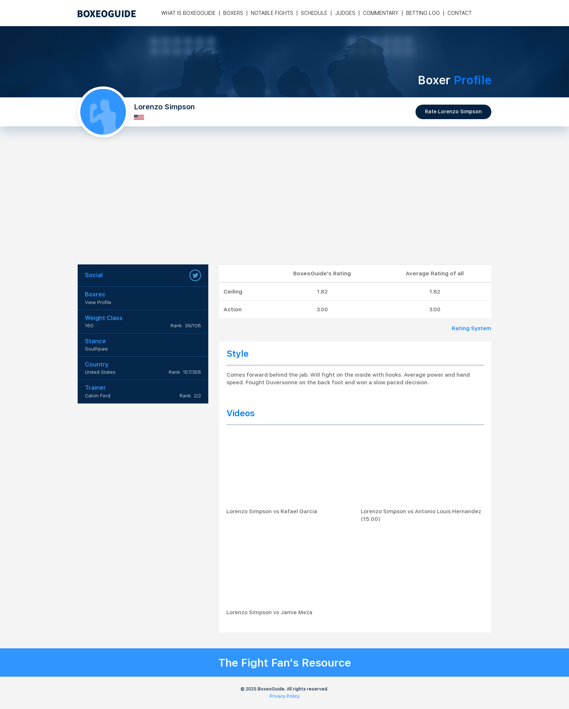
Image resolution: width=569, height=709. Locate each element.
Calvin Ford (97, 395)
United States (100, 372)
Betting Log (423, 13)
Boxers (233, 13)
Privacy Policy (285, 696)
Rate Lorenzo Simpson (453, 111)
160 (89, 325)
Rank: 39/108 (186, 325)
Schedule (314, 13)
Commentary (380, 13)
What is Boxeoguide (188, 13)
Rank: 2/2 (190, 395)
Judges (345, 13)
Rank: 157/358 (185, 372)
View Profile (98, 302)
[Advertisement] (284, 210)
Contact (459, 13)
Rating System (471, 328)
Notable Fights (272, 13)
